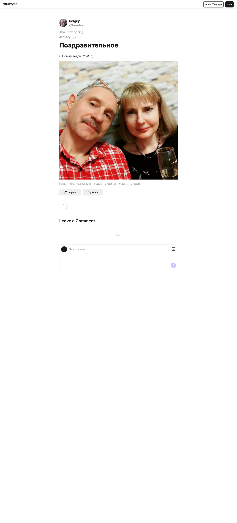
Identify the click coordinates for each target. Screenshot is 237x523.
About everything (71, 32)
